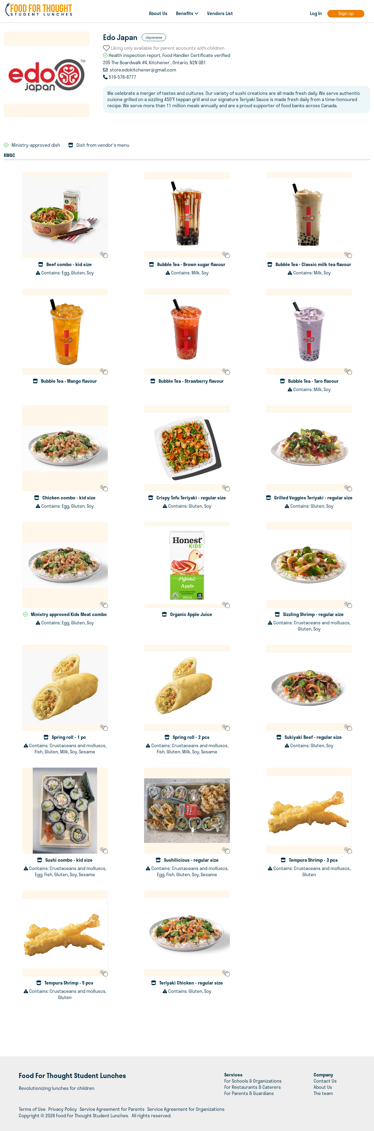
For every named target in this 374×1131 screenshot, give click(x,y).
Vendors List (220, 13)
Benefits (187, 13)
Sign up (346, 13)
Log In (316, 13)
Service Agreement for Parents (112, 1109)
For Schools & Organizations (253, 1081)
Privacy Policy (62, 1109)
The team (323, 1093)
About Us (158, 13)
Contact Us (325, 1081)
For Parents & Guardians (249, 1093)
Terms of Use (32, 1109)
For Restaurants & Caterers (252, 1087)
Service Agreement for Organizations (186, 1109)
